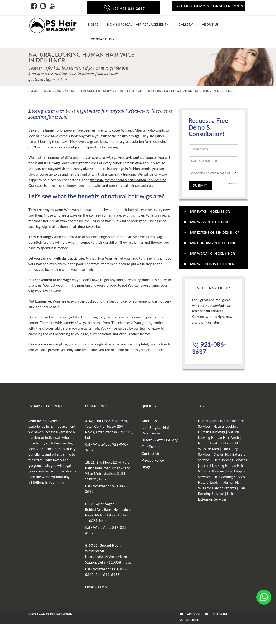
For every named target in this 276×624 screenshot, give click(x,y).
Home (93, 24)
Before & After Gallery (159, 439)
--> (213, 173)
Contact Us (101, 39)
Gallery (185, 24)
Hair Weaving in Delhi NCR (212, 253)
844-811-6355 (107, 574)
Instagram (216, 614)
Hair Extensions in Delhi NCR (214, 232)
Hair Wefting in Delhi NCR (211, 264)
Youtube (189, 620)
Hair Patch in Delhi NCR (209, 211)
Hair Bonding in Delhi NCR (212, 243)
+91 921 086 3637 (124, 9)
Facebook (190, 614)
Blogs (145, 467)
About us (210, 24)
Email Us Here (96, 587)
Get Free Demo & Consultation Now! (210, 6)
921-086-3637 (209, 348)
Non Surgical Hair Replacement (137, 24)
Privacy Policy (152, 460)
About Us (149, 420)
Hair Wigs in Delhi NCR (208, 222)
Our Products (152, 446)
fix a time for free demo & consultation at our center (128, 180)
